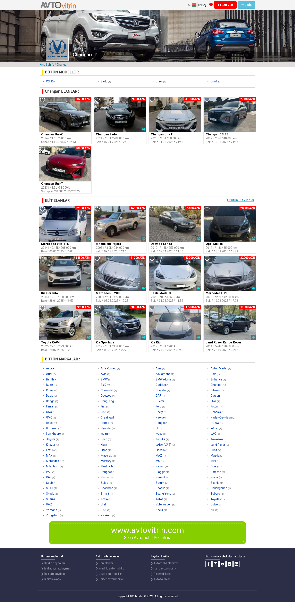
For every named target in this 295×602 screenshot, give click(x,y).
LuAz (214, 450)
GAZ (104, 412)
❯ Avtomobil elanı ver (164, 563)
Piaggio (160, 472)
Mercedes (52, 460)
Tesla (104, 499)
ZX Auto (106, 515)
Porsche (216, 472)
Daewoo (106, 395)
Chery (50, 390)
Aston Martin (219, 368)
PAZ (49, 472)
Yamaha (51, 510)
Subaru (215, 493)
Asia (158, 368)
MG (158, 460)
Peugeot (106, 472)
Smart (105, 493)
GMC (49, 417)
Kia (103, 444)
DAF (158, 395)
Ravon (105, 477)
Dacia (49, 395)
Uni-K (159, 81)
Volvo (214, 504)
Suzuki (50, 499)
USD (202, 5)
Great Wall (107, 417)
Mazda (215, 455)
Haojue (160, 417)
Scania (215, 482)
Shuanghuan (219, 488)
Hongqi (160, 422)
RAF (48, 477)
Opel (214, 466)
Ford (158, 406)
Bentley (51, 379)
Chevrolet (107, 390)
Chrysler (161, 390)
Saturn (160, 482)
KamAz (160, 439)
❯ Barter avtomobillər (110, 579)
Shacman (107, 488)
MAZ (159, 455)
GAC (49, 412)
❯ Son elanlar (104, 563)
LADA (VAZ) (163, 444)
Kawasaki (217, 439)
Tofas (159, 499)
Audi (49, 374)
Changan (216, 384)
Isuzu (104, 433)
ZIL (212, 510)
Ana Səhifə (47, 64)
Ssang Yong (163, 493)
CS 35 (50, 81)
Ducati (160, 401)
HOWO (215, 422)
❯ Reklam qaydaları (53, 573)
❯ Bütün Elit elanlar (240, 200)
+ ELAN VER (225, 5)
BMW (104, 379)
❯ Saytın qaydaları (53, 563)
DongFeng (107, 401)
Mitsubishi (52, 466)
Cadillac (161, 384)
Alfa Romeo (108, 368)
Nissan (160, 466)
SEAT (49, 488)
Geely (159, 412)
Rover (214, 477)
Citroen (215, 390)
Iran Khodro (53, 433)
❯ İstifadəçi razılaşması (56, 568)
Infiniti (214, 428)
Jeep (104, 439)
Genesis (216, 412)
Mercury (106, 460)
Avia (104, 374)
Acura (50, 368)
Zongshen (52, 515)
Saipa (104, 482)
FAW (213, 401)
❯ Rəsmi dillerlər (161, 573)
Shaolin (160, 488)
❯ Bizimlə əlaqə (51, 579)
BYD (103, 384)
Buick (49, 384)
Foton (214, 406)
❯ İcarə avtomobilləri (164, 568)
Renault (161, 477)
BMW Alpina (163, 379)
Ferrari (50, 406)
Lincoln (160, 450)
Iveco (159, 433)
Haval (49, 422)
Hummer (52, 428)
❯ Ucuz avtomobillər (109, 573)
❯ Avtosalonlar (160, 579)
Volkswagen (163, 504)
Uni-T (214, 81)
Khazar (50, 444)
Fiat (103, 406)
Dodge (50, 401)
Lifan (104, 450)
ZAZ (104, 510)
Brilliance (216, 379)
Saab (49, 482)
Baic (213, 374)
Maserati (106, 455)
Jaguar (50, 439)
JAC (213, 433)
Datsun (215, 395)
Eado (104, 81)
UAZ (49, 504)
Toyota (215, 499)
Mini (213, 460)
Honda (105, 422)
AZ (192, 5)
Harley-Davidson (221, 417)
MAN (49, 455)
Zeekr (159, 510)
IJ (157, 428)
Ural (103, 504)
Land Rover (218, 444)
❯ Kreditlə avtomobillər (110, 568)
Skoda (50, 493)
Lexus (50, 450)
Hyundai (106, 428)
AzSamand (163, 374)
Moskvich (107, 466)
